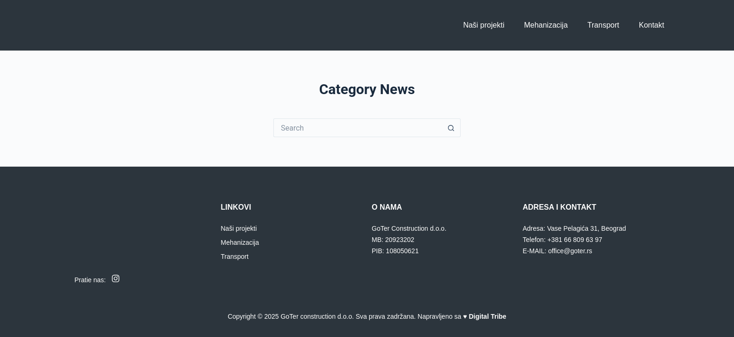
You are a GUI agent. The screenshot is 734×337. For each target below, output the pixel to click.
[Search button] (451, 127)
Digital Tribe (487, 316)
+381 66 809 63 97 (574, 239)
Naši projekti (483, 25)
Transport (603, 25)
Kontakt (651, 25)
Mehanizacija (545, 25)
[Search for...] (357, 127)
